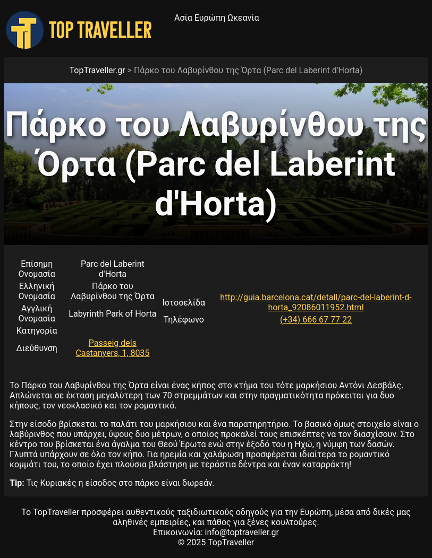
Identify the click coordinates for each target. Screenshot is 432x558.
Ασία (183, 18)
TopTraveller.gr (97, 70)
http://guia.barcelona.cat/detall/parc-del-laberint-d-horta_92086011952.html (315, 302)
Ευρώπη (210, 18)
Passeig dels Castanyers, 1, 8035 (112, 348)
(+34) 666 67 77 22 (316, 320)
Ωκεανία (243, 18)
